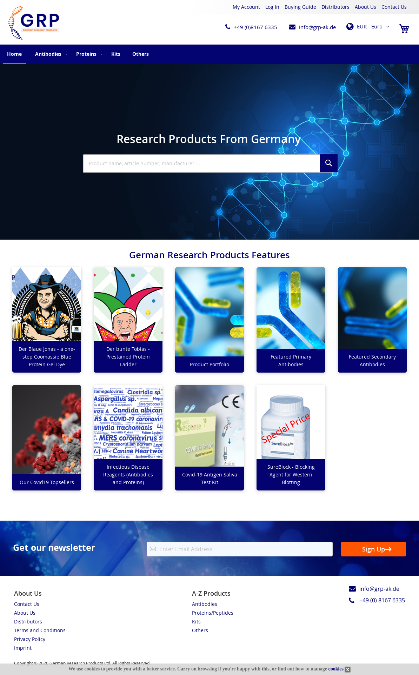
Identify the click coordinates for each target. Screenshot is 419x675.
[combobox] (208, 163)
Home (14, 54)
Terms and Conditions (40, 630)
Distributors (335, 7)
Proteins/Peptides (212, 612)
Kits (196, 621)
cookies (336, 668)
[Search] (329, 163)
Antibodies (204, 604)
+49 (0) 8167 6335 (382, 600)
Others (200, 630)
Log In (272, 7)
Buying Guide (300, 7)
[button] (369, 27)
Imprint (23, 647)
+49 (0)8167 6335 (255, 27)
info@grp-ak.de (317, 27)
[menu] (209, 54)
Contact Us (394, 7)
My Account (246, 7)
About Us (365, 7)
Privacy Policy (29, 639)
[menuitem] (49, 54)
